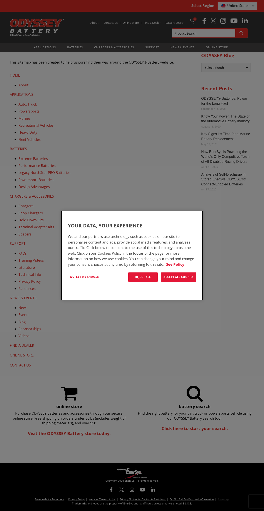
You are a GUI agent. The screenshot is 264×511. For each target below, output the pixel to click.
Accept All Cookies (179, 277)
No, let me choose (84, 277)
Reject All (143, 277)
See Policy (175, 264)
